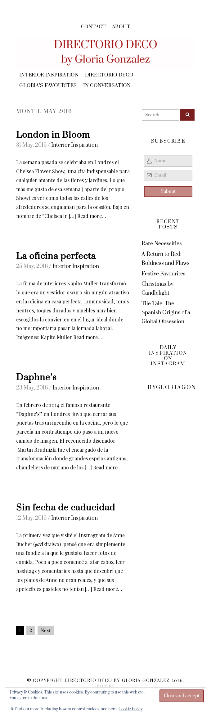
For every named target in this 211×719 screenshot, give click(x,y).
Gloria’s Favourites (48, 86)
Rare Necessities (161, 243)
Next (46, 631)
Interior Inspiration (49, 75)
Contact (93, 27)
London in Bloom (53, 135)
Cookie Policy (130, 709)
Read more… (91, 216)
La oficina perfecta (56, 256)
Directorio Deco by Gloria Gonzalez (117, 680)
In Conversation (107, 86)
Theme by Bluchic (105, 686)
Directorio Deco (109, 75)
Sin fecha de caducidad (65, 508)
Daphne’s (36, 377)
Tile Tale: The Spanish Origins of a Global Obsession (165, 312)
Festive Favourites (163, 273)
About (121, 27)
